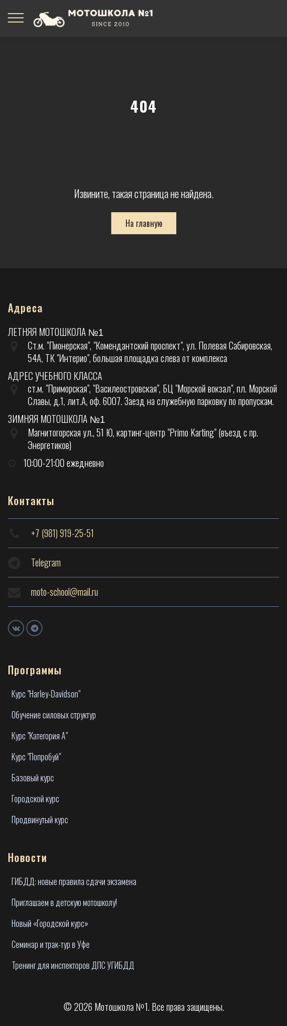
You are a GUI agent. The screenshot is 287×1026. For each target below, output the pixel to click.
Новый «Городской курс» (50, 923)
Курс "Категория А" (40, 735)
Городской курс (35, 798)
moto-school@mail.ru (64, 591)
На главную (143, 223)
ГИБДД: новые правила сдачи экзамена (74, 881)
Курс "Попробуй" (36, 756)
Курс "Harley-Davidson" (46, 693)
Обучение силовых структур (54, 714)
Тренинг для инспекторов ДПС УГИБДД (73, 965)
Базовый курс (33, 777)
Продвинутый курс (40, 819)
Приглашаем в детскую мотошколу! (64, 902)
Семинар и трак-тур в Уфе (51, 944)
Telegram (46, 562)
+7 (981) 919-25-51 (62, 533)
